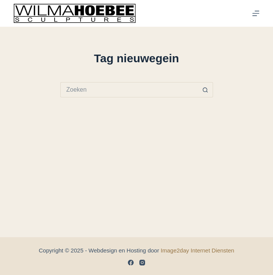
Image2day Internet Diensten (197, 250)
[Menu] (255, 13)
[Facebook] (131, 262)
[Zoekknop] (205, 89)
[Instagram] (142, 262)
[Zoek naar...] (129, 89)
